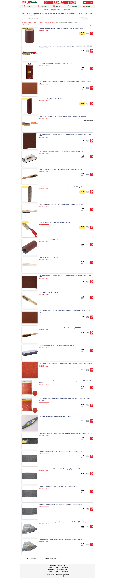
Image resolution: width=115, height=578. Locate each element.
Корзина (57, 6)
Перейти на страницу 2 (51, 558)
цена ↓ (85, 25)
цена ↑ (79, 25)
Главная (27, 6)
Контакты (87, 6)
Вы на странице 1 (32, 558)
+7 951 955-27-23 (52, 571)
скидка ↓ (90, 25)
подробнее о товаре (44, 30)
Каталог (42, 6)
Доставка (72, 6)
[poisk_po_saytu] (54, 18)
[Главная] (30, 1)
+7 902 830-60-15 (52, 567)
